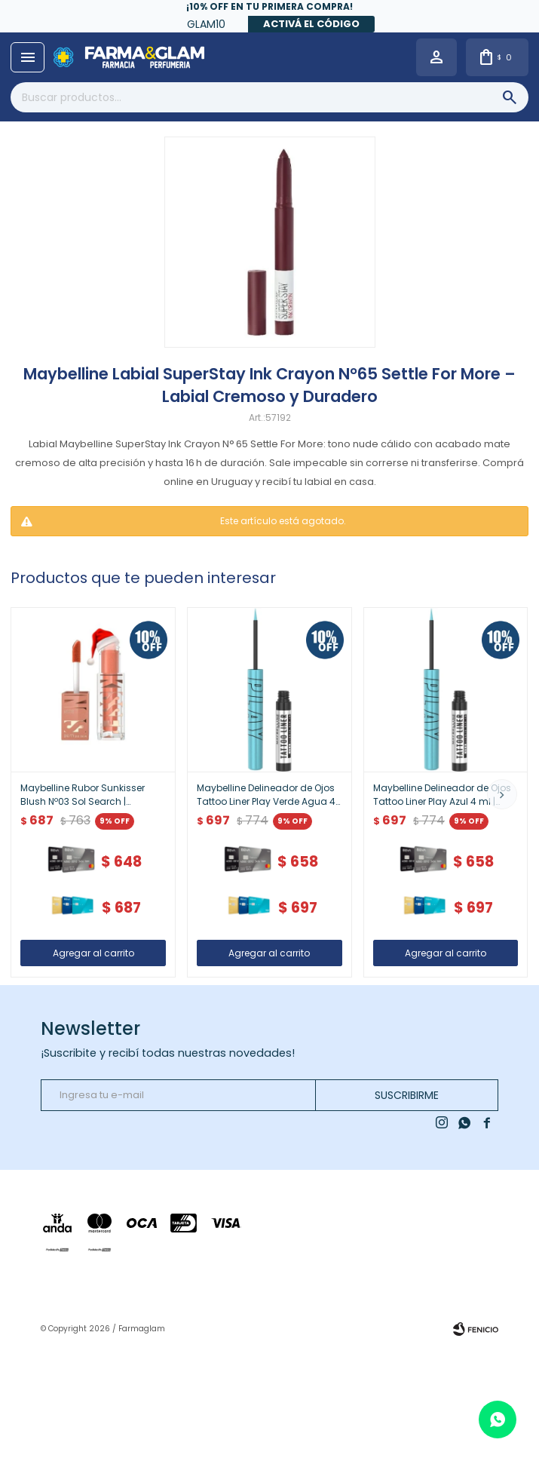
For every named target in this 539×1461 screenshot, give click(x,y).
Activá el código (311, 24)
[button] (502, 794)
